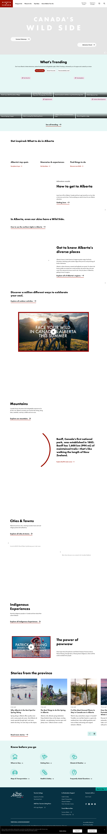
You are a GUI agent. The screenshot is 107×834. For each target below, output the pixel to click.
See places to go (15, 155)
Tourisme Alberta (65, 603)
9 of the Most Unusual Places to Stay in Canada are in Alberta (83, 502)
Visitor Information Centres (68, 594)
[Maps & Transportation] (20, 565)
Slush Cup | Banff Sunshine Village (10, 95)
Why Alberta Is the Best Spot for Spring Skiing (23, 502)
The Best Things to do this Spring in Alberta (53, 502)
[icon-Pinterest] (95, 594)
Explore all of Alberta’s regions (68, 265)
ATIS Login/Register (38, 598)
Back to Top (101, 580)
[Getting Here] (46, 550)
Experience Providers (39, 587)
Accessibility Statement (88, 613)
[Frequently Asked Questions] (81, 565)
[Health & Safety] (47, 565)
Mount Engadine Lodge (83, 116)
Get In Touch (88, 587)
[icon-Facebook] (86, 594)
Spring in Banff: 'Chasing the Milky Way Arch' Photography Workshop (42, 94)
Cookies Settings (98, 630)
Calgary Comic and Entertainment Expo (64, 115)
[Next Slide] (94, 524)
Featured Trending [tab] (40, 70)
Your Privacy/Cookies (88, 615)
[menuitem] (19, 3)
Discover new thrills (75, 155)
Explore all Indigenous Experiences (25, 412)
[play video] (53, 321)
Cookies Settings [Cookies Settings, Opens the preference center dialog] (62, 831)
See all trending (52, 124)
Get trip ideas (44, 155)
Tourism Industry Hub (66, 605)
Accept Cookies (92, 831)
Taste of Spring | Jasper (7, 116)
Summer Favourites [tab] (51, 70)
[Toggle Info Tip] (105, 53)
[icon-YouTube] (92, 594)
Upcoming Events (38, 590)
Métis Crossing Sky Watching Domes (33, 116)
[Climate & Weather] (78, 550)
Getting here (61, 192)
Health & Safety (65, 587)
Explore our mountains (20, 344)
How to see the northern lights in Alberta (26, 216)
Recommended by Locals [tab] (64, 70)
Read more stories (18, 525)
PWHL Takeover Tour (92, 95)
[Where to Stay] (17, 550)
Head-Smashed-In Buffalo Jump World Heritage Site (69, 95)
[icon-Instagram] (89, 594)
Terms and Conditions (88, 618)
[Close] (104, 829)
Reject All (77, 831)
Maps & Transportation (67, 590)
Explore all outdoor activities (22, 291)
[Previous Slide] (90, 524)
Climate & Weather (66, 592)
